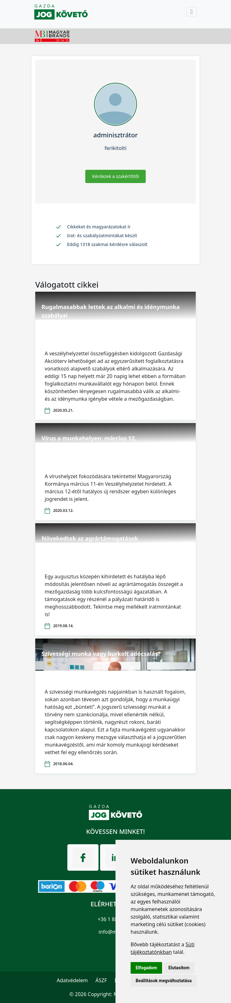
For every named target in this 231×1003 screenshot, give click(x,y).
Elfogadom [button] (146, 967)
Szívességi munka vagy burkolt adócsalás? (101, 653)
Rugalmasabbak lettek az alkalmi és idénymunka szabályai (111, 311)
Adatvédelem (72, 980)
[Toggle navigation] (191, 11)
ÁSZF (101, 980)
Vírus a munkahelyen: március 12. (89, 438)
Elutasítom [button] (178, 967)
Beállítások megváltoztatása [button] (164, 980)
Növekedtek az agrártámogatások (90, 538)
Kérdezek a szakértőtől (115, 176)
